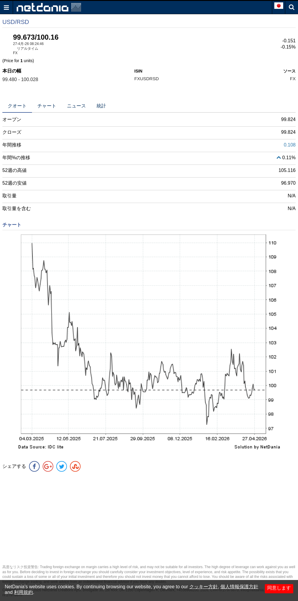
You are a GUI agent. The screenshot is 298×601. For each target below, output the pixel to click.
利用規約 (23, 592)
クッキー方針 (203, 586)
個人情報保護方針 (239, 586)
